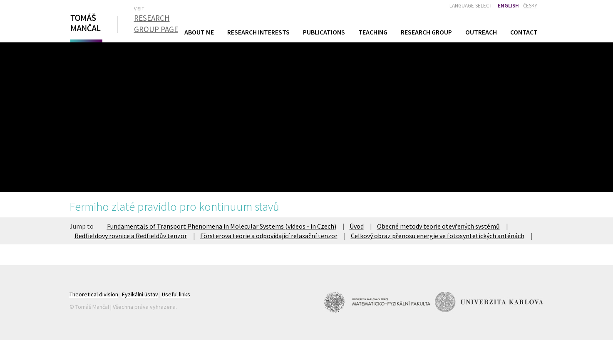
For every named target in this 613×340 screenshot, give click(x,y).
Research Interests (258, 32)
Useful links (176, 294)
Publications (324, 32)
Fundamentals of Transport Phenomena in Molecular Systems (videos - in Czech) (221, 226)
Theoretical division (93, 294)
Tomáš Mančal (85, 26)
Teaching (372, 31)
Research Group (426, 32)
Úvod (357, 226)
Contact (524, 32)
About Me (199, 32)
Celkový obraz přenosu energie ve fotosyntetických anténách (437, 236)
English (508, 5)
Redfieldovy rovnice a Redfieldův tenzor (130, 236)
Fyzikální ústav (140, 294)
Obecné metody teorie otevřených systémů (438, 226)
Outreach (481, 32)
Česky (530, 5)
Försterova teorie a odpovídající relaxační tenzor (269, 236)
